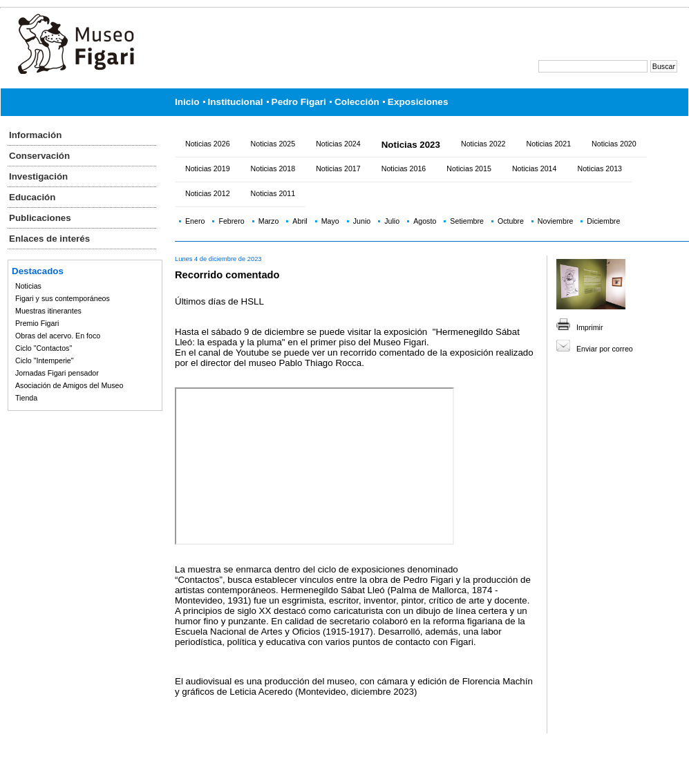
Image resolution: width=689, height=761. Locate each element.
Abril (299, 221)
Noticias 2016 (403, 168)
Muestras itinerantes (48, 311)
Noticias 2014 (534, 168)
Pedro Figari (299, 102)
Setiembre (467, 221)
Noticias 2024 (338, 143)
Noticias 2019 (207, 168)
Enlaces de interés (49, 238)
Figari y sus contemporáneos (62, 298)
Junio (361, 221)
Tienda (26, 398)
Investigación (38, 176)
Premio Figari (37, 323)
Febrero (231, 221)
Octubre (511, 221)
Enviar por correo (604, 349)
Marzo (268, 221)
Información (35, 135)
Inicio (187, 102)
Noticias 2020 (614, 143)
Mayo (330, 221)
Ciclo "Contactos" (43, 348)
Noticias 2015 (468, 168)
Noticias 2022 (483, 143)
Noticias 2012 (207, 193)
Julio (391, 221)
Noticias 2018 (273, 168)
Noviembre (556, 221)
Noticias (28, 286)
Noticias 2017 (338, 168)
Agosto (424, 221)
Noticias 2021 (549, 143)
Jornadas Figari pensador (57, 373)
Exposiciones (418, 102)
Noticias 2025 (273, 143)
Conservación (39, 156)
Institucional (235, 102)
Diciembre (603, 221)
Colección (356, 102)
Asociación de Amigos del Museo (69, 385)
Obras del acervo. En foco (57, 335)
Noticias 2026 (207, 143)
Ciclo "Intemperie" (44, 360)
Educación (32, 197)
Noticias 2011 (273, 193)
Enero (195, 221)
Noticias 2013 (599, 168)
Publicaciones (40, 218)
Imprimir (589, 327)
